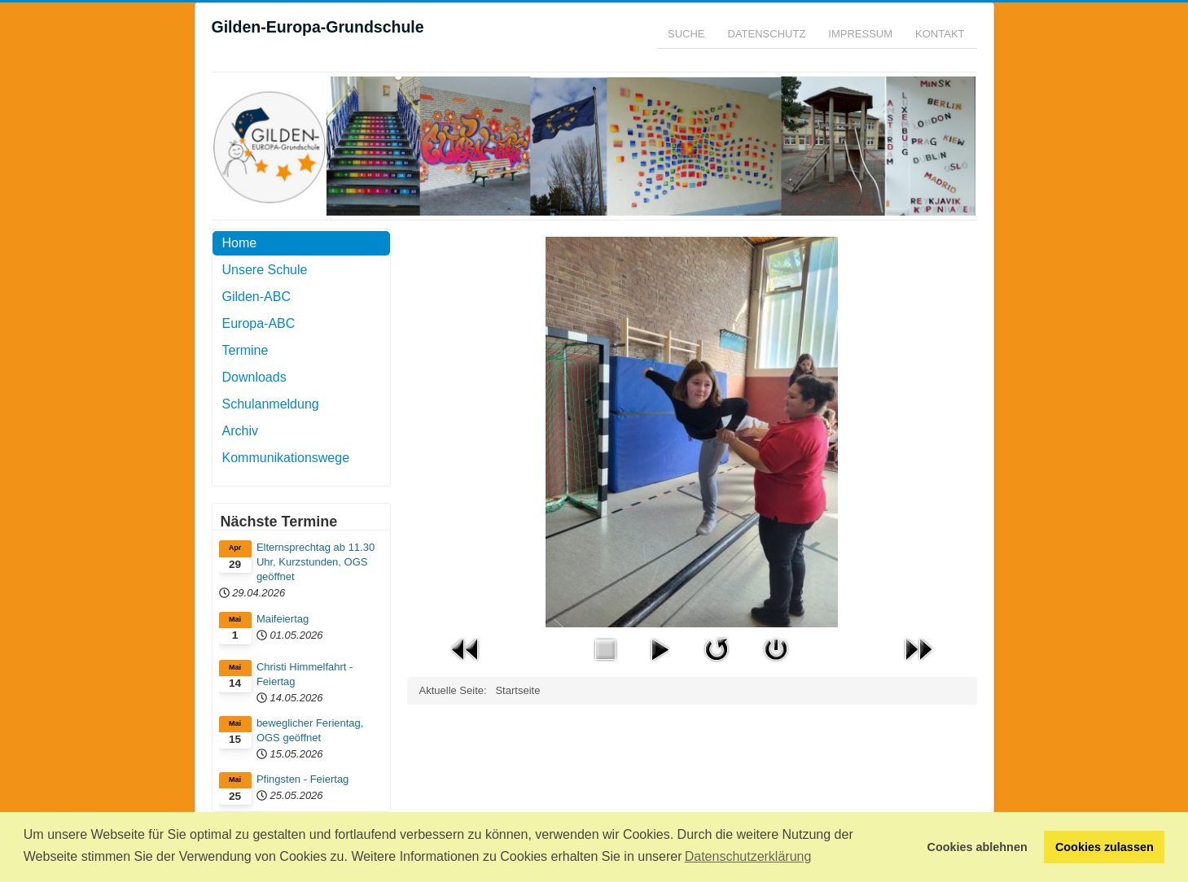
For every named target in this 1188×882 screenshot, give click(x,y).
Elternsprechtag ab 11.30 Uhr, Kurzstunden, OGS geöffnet (315, 562)
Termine (245, 350)
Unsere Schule (265, 270)
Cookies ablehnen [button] (977, 847)
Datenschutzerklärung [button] (748, 856)
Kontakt (939, 34)
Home (239, 243)
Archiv (240, 431)
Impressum (860, 34)
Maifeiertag (282, 619)
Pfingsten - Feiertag (302, 779)
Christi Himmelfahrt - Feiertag (304, 674)
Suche (686, 34)
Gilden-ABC (256, 296)
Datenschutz (767, 34)
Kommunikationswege (286, 458)
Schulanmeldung (270, 404)
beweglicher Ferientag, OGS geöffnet (310, 730)
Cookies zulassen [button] (1104, 847)
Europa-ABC (259, 323)
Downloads (254, 377)
